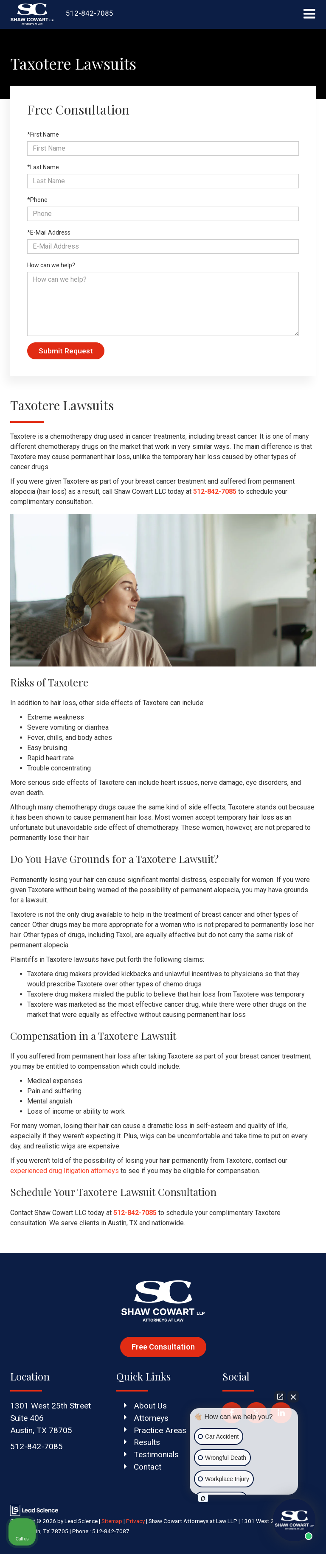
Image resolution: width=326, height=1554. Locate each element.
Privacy (135, 1521)
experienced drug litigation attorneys (64, 1171)
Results (147, 1442)
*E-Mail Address (48, 232)
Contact (147, 1467)
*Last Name (43, 167)
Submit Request (66, 351)
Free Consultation (163, 1346)
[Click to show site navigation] (309, 14)
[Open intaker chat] (203, 1498)
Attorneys (151, 1418)
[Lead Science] (34, 1510)
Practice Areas (160, 1430)
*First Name (43, 134)
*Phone (37, 199)
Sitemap (111, 1521)
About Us (150, 1406)
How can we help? (51, 265)
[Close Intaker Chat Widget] (293, 1397)
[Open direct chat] (280, 1397)
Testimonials (156, 1454)
